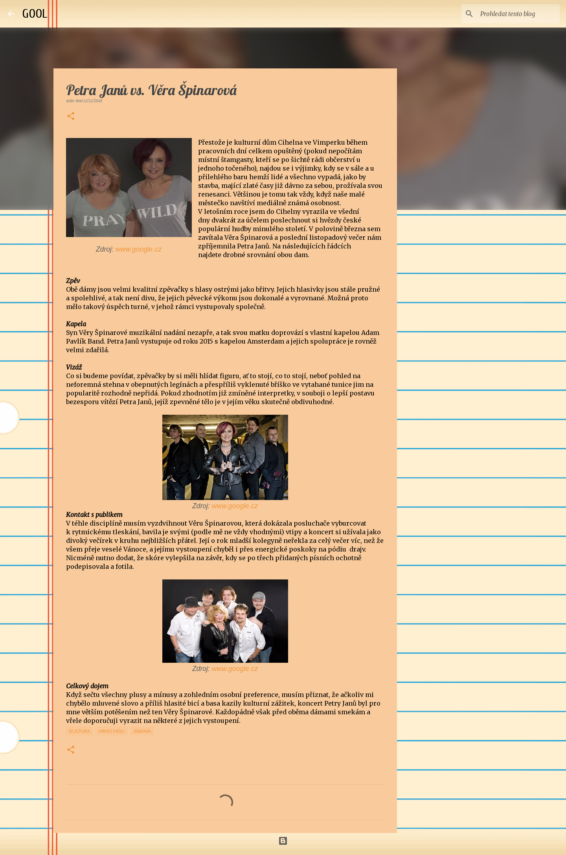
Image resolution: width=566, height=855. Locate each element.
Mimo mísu (112, 731)
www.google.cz (139, 249)
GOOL (35, 13)
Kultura (79, 731)
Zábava (142, 731)
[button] (70, 116)
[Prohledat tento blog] (518, 13)
